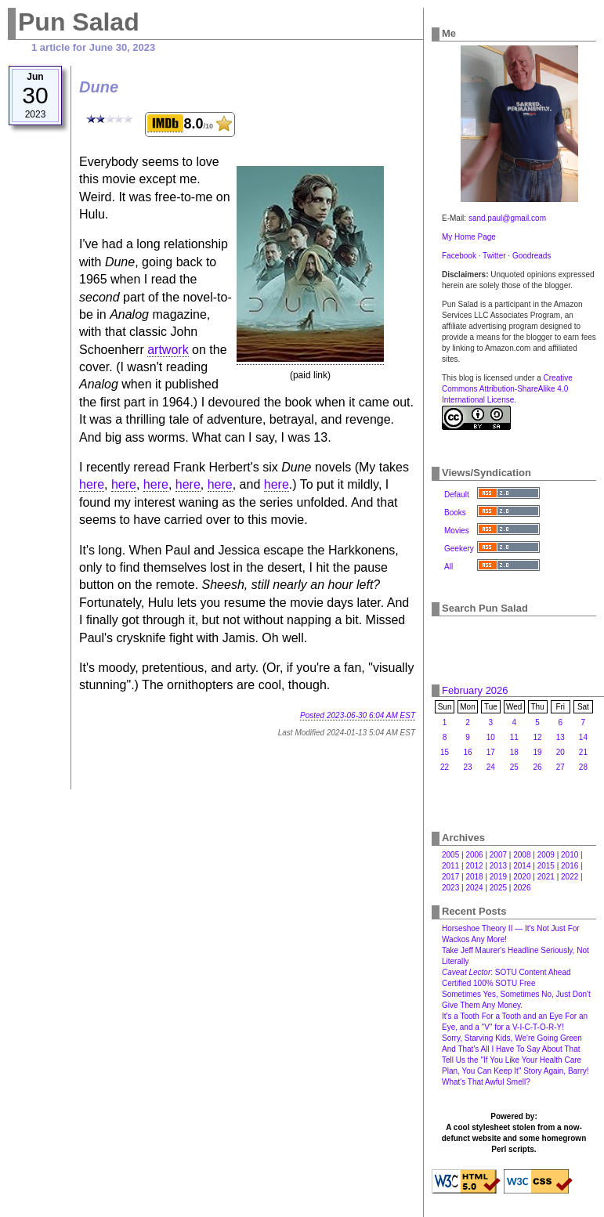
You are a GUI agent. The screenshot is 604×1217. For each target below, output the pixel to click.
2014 (521, 865)
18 (514, 752)
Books (455, 512)
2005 (450, 854)
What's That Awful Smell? (486, 1082)
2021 (546, 876)
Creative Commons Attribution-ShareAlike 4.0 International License (507, 389)
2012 (474, 865)
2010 (569, 854)
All (448, 566)
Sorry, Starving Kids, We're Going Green (512, 1038)
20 (560, 752)
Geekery (459, 548)
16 (467, 752)
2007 (498, 854)
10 (490, 737)
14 (583, 737)
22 (444, 767)
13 (560, 737)
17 (490, 752)
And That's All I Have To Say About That (511, 1049)
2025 (498, 887)
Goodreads (531, 255)
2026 (521, 887)
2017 (450, 876)
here (91, 484)
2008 (521, 854)
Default (456, 494)
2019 (498, 876)
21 (583, 752)
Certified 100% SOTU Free (489, 983)
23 (467, 767)
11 (514, 737)
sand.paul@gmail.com (507, 218)
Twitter (494, 255)
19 (537, 752)
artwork (167, 349)
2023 (450, 887)
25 (514, 767)
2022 (569, 876)
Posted (357, 715)
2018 (474, 876)
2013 (498, 865)
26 (537, 767)
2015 (546, 865)
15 (444, 752)
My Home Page (469, 237)
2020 (521, 876)
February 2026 (475, 690)
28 (583, 767)
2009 (546, 854)
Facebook (459, 255)
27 (560, 767)
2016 (569, 865)
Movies (456, 530)
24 (490, 767)
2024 (474, 887)
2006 (474, 854)
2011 (450, 865)
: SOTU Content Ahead (506, 972)
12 (537, 737)
